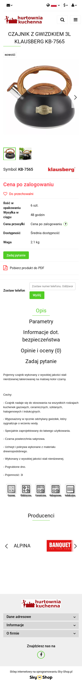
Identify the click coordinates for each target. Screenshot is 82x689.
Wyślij (37, 295)
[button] (41, 617)
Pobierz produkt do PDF (23, 267)
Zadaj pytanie (16, 255)
